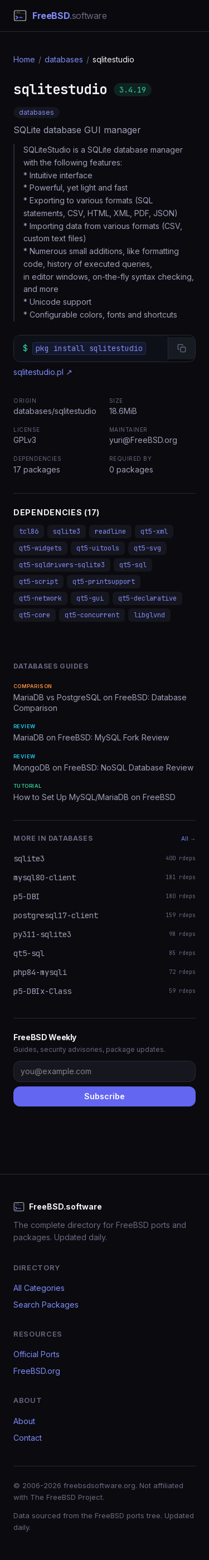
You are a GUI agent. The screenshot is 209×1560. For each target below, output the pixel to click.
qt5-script (38, 581)
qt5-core (34, 615)
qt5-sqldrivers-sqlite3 (62, 564)
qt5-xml (154, 531)
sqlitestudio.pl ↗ (42, 372)
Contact (27, 1437)
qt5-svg (147, 548)
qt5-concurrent (92, 615)
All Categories (39, 1288)
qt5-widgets (40, 548)
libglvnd (149, 615)
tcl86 (28, 531)
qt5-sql (133, 564)
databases (64, 59)
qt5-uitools (97, 548)
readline (110, 531)
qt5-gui (90, 598)
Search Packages (46, 1304)
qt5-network (40, 598)
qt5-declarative (147, 598)
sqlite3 (66, 531)
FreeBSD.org (36, 1371)
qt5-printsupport (103, 581)
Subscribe (104, 1096)
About (24, 1421)
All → (188, 838)
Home (24, 59)
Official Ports (36, 1354)
